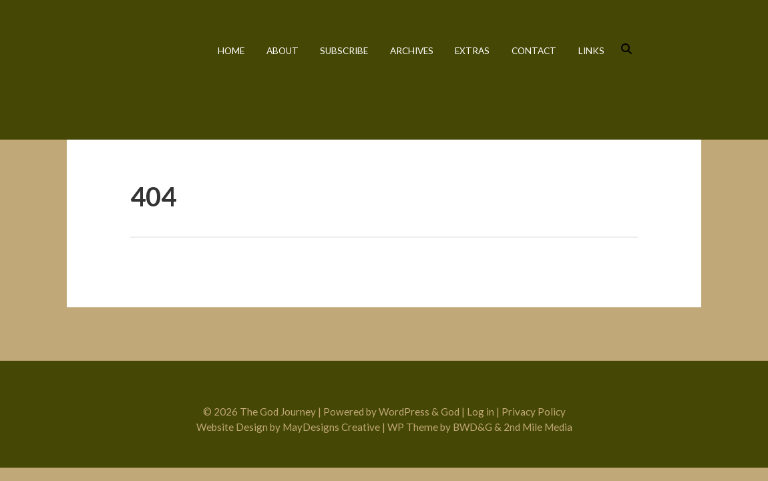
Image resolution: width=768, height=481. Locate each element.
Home (231, 50)
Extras (472, 50)
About (282, 50)
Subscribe (344, 50)
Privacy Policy (534, 412)
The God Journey (125, 68)
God (450, 412)
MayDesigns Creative (331, 427)
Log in (480, 412)
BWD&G (472, 427)
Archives (411, 50)
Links (591, 50)
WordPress (404, 412)
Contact (534, 50)
